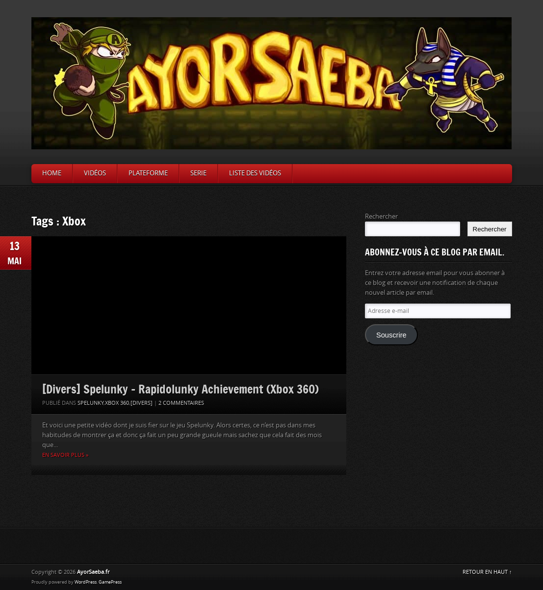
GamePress (110, 582)
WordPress (86, 582)
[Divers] (141, 403)
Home (51, 173)
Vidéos (95, 173)
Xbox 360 (117, 403)
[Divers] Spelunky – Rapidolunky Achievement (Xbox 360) (180, 389)
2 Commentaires (181, 403)
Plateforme (148, 173)
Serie (198, 173)
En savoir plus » (65, 455)
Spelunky (90, 403)
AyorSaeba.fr (93, 572)
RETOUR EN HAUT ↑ (487, 572)
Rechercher (381, 216)
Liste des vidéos (255, 173)
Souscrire (391, 335)
